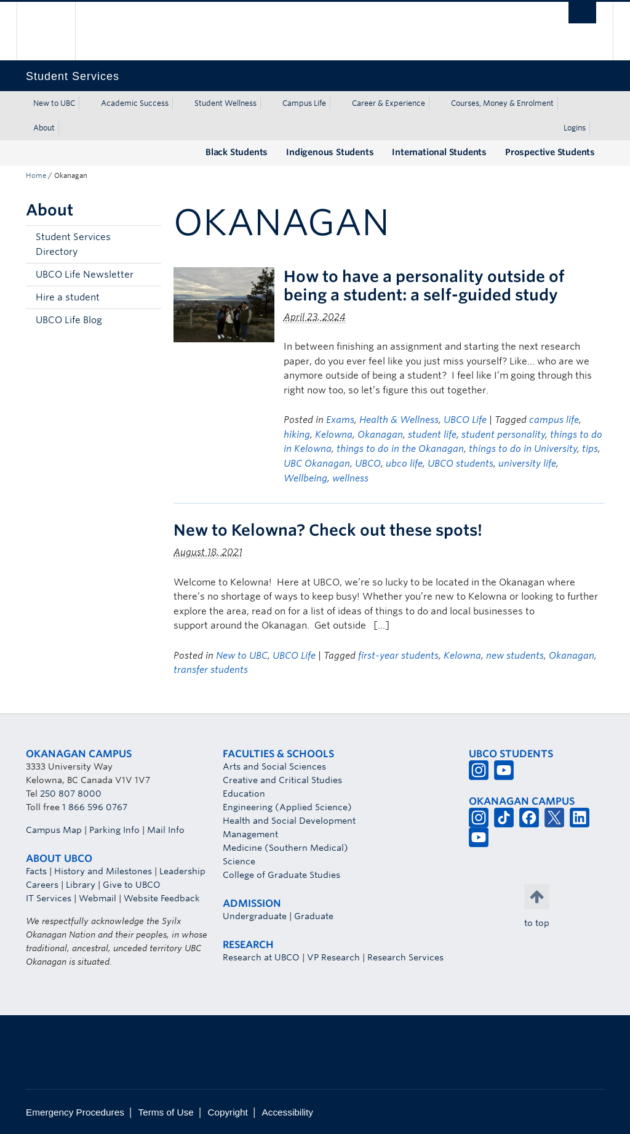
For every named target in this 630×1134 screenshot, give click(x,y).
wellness (350, 478)
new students (515, 655)
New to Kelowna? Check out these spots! (327, 530)
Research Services (405, 957)
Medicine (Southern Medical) (285, 848)
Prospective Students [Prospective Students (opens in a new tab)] (550, 152)
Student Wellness (225, 103)
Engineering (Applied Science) (287, 807)
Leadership (182, 871)
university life (527, 463)
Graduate (313, 916)
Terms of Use (166, 1112)
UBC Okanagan (317, 463)
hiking (297, 434)
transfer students (210, 669)
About (44, 127)
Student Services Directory (73, 244)
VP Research (333, 957)
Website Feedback (162, 898)
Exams (340, 419)
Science (239, 861)
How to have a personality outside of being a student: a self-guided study (424, 285)
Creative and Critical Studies (282, 780)
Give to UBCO (132, 885)
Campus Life (304, 103)
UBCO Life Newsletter (85, 274)
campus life (554, 419)
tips (590, 448)
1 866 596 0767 (94, 807)
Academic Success (135, 103)
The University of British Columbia (55, 31)
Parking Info (114, 830)
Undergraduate (255, 916)
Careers (42, 885)
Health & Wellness (399, 419)
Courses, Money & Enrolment (502, 103)
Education (244, 793)
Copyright (227, 1112)
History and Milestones (103, 871)
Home (36, 175)
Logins (575, 127)
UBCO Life (465, 419)
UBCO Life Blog (69, 320)
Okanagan (380, 434)
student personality (503, 434)
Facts (36, 871)
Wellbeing (305, 478)
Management (250, 834)
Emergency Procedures (75, 1112)
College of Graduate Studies (281, 875)
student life (432, 434)
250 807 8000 (71, 793)
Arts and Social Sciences (274, 766)
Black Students (236, 152)
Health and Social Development (289, 821)
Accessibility (287, 1112)
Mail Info (166, 830)
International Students (439, 152)
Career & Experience (388, 103)
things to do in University (523, 448)
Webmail (97, 898)
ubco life (404, 463)
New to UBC (54, 103)
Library (80, 885)
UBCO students (460, 463)
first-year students (398, 655)
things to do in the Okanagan (400, 448)
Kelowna (334, 434)
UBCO (368, 463)
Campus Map (54, 830)
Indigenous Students (329, 152)
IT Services (48, 898)
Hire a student (68, 297)
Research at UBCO (261, 957)
